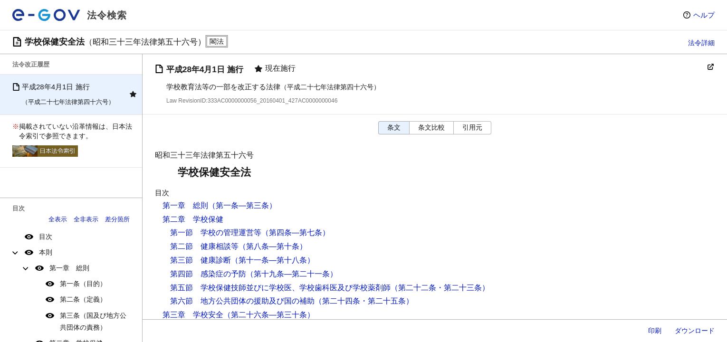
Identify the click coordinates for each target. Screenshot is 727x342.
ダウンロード (695, 330)
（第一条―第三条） (242, 205)
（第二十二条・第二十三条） (440, 288)
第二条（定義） (83, 299)
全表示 (57, 219)
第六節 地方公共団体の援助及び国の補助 (242, 301)
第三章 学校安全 (193, 315)
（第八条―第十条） (273, 246)
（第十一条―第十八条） (273, 260)
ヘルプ (704, 15)
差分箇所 (117, 219)
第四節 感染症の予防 (208, 274)
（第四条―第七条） (295, 232)
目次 (45, 236)
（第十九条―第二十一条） (291, 274)
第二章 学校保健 (193, 219)
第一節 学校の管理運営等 (215, 232)
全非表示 (86, 219)
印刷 (654, 330)
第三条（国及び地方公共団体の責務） (93, 321)
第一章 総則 (69, 268)
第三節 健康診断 (200, 260)
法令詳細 (701, 43)
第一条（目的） (83, 283)
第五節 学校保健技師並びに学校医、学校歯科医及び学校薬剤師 (280, 288)
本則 (45, 252)
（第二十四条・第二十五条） (364, 301)
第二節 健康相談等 (204, 246)
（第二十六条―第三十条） (269, 315)
